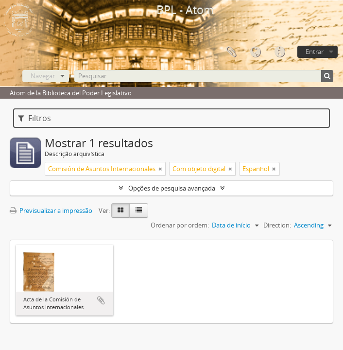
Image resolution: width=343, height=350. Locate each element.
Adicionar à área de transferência (101, 300)
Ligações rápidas (279, 52)
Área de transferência (231, 52)
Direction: (277, 225)
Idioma (255, 52)
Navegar (43, 75)
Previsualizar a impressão (51, 210)
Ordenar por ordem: (180, 225)
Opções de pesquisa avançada (171, 188)
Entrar (315, 51)
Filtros (34, 118)
